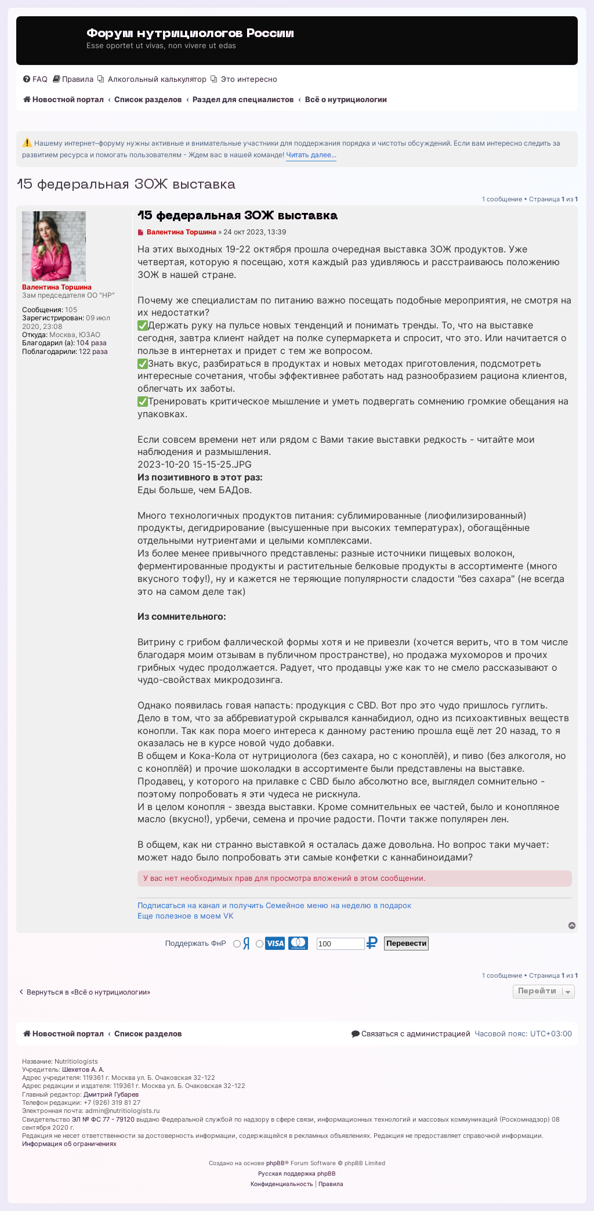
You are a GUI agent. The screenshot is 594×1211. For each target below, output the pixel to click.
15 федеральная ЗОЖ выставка (126, 185)
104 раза (92, 343)
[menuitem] (35, 79)
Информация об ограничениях (69, 1144)
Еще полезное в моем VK (185, 915)
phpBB (275, 1162)
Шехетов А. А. (83, 1069)
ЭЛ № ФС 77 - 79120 (103, 1119)
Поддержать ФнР (195, 943)
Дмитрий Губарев (111, 1094)
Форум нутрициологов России (190, 34)
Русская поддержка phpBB (297, 1173)
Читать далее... (311, 154)
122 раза (93, 352)
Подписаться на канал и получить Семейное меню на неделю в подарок (274, 905)
